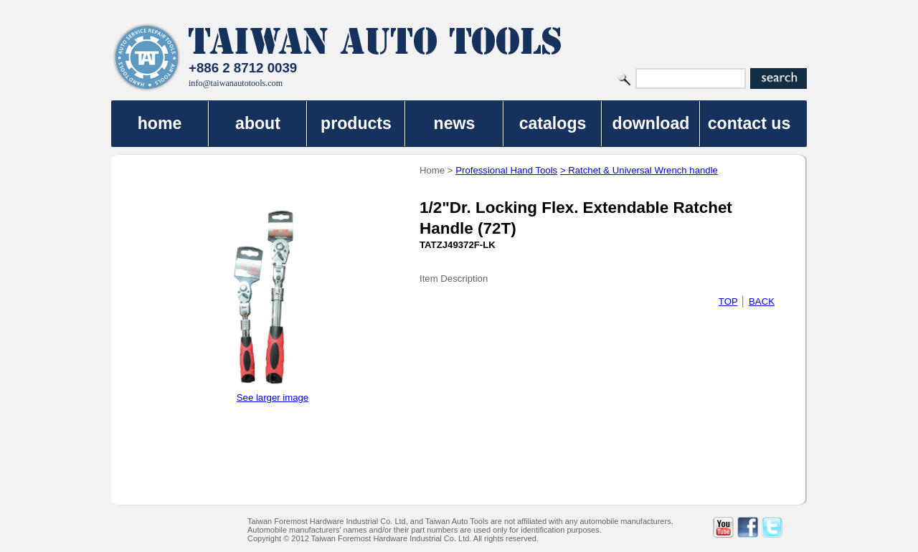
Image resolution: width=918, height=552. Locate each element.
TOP (728, 301)
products (356, 123)
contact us (749, 123)
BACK (762, 301)
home (160, 123)
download (651, 123)
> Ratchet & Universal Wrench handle (639, 170)
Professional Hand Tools (506, 170)
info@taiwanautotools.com (236, 83)
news (454, 123)
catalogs (553, 123)
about (257, 123)
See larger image (272, 397)
